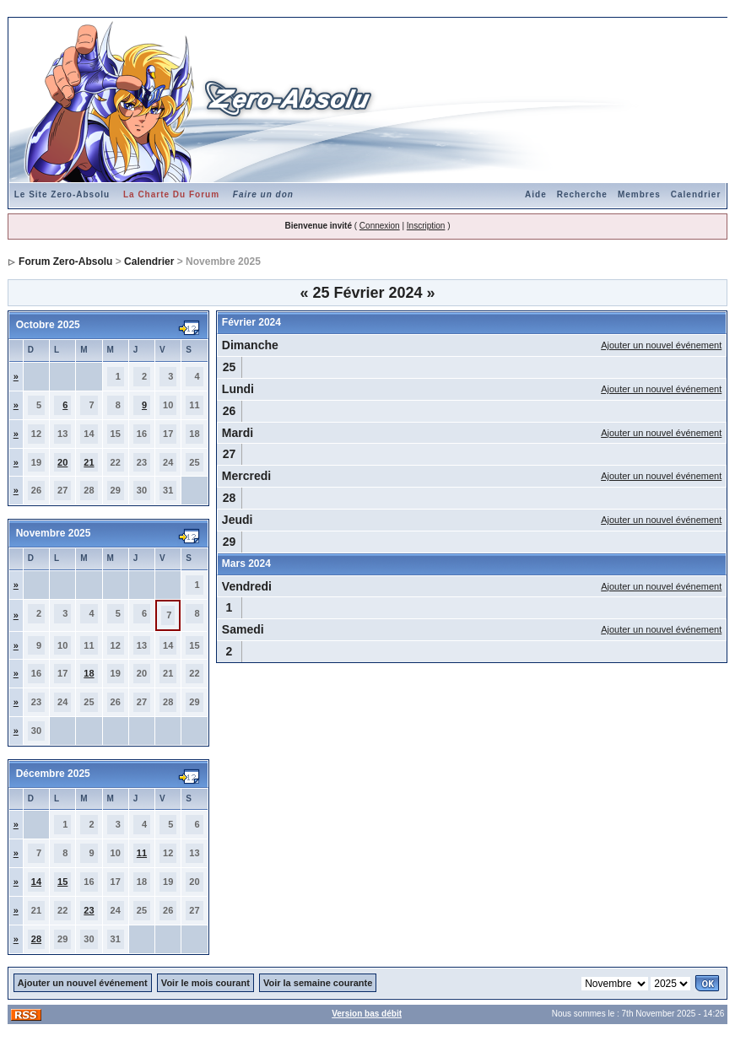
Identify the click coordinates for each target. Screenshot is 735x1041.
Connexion (379, 225)
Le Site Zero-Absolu (62, 194)
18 (89, 673)
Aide (536, 194)
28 (36, 939)
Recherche (582, 194)
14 (36, 881)
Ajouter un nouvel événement (661, 345)
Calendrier (696, 194)
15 (62, 881)
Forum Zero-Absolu (65, 261)
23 (89, 910)
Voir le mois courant (205, 983)
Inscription (426, 225)
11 (142, 853)
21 (89, 462)
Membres (639, 194)
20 (62, 462)
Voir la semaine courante (317, 983)
